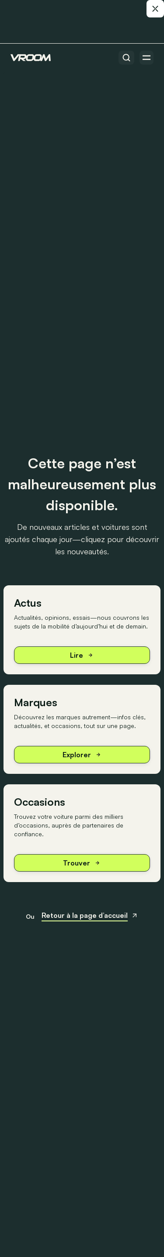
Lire (82, 655)
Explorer (82, 754)
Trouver (82, 863)
